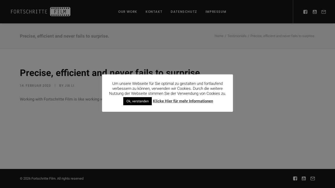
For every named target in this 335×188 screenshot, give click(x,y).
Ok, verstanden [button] (137, 101)
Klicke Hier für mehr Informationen (183, 101)
